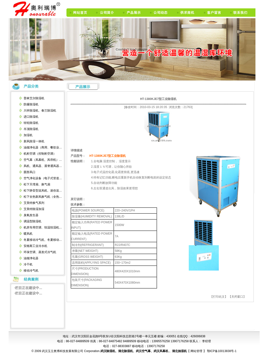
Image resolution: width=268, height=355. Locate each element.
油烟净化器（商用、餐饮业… (43, 147)
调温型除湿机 (32, 221)
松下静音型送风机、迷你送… (43, 190)
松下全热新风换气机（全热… (43, 196)
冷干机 (28, 264)
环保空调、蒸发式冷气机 (40, 252)
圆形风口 (29, 172)
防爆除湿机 (31, 104)
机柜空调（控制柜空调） (40, 153)
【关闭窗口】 (237, 296)
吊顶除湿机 (31, 129)
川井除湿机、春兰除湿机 (40, 110)
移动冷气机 (31, 270)
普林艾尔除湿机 (34, 98)
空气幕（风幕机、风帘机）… (43, 159)
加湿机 (28, 135)
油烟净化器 (31, 258)
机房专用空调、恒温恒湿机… (43, 227)
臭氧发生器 (31, 215)
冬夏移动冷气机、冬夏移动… (43, 240)
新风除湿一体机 (34, 141)
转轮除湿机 (31, 123)
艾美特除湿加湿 (34, 209)
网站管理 (196, 351)
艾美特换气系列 (34, 203)
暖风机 (28, 233)
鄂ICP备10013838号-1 (221, 351)
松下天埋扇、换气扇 (37, 184)
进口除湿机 (31, 116)
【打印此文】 (219, 296)
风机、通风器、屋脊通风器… (43, 166)
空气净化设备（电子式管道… (43, 178)
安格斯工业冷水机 (35, 246)
